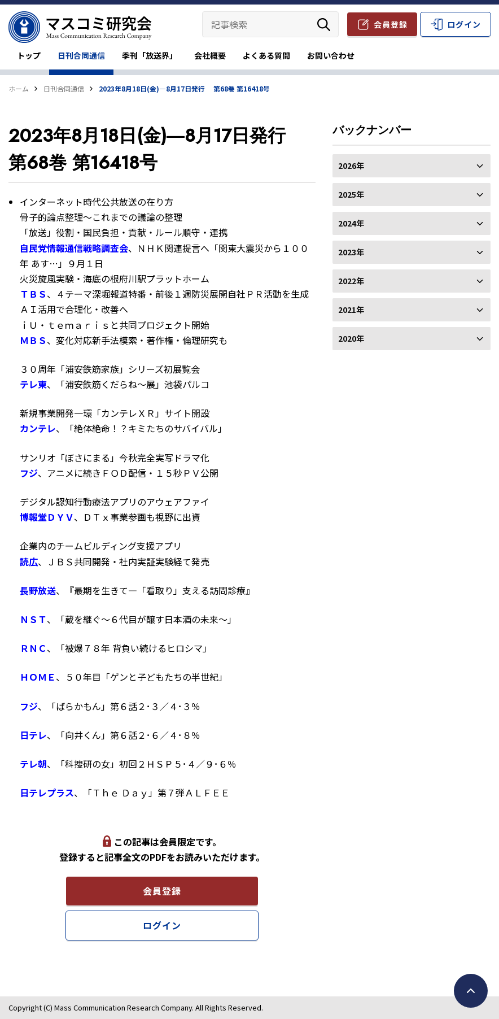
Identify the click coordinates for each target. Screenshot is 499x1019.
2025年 (411, 194)
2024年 (411, 223)
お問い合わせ (330, 55)
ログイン (464, 24)
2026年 (411, 165)
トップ (29, 55)
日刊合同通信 (81, 55)
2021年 (411, 309)
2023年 (411, 252)
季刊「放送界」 (149, 55)
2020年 (411, 338)
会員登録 (391, 24)
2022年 (411, 280)
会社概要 (210, 55)
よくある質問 (266, 55)
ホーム (18, 88)
